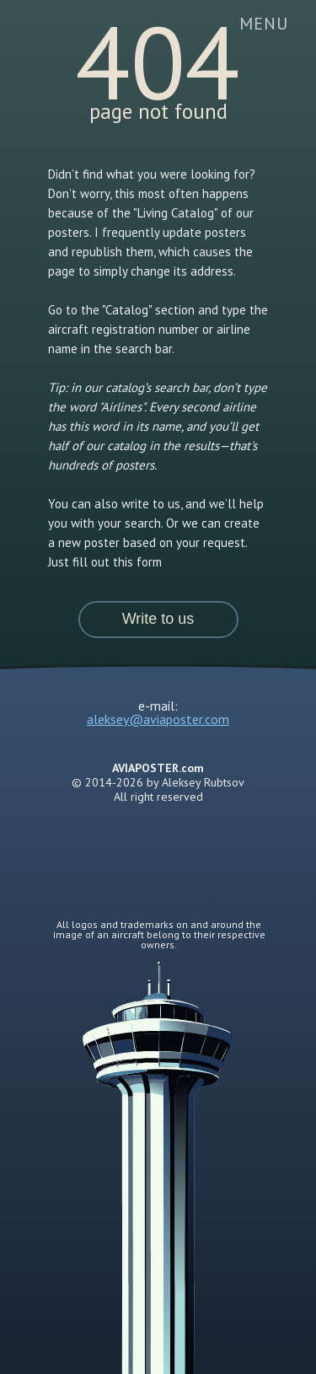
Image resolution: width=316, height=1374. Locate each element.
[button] (158, 619)
